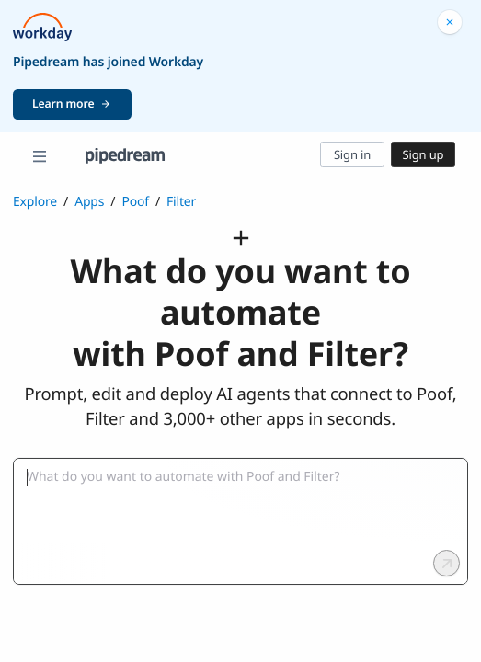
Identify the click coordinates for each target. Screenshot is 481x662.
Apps (89, 202)
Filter (181, 202)
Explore (35, 202)
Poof (135, 202)
